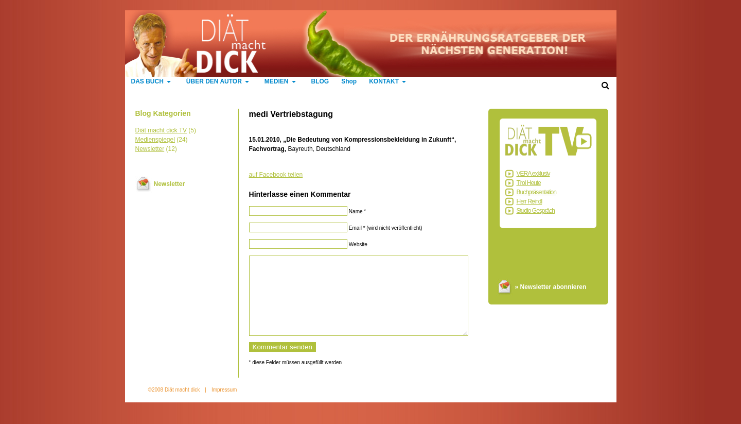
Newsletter (150, 148)
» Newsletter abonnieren (551, 287)
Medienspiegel (155, 139)
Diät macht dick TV (161, 130)
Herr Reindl (529, 201)
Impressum (224, 405)
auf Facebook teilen (276, 174)
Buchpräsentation (536, 192)
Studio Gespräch (536, 210)
